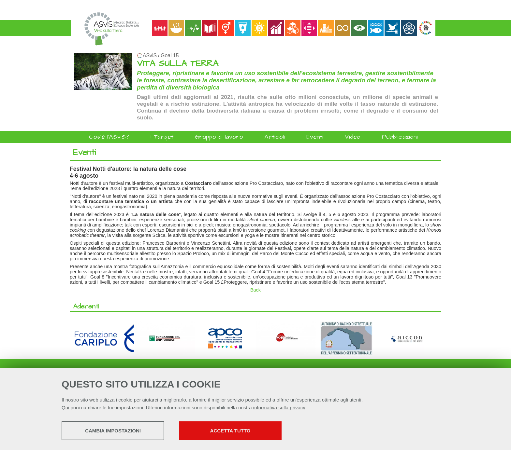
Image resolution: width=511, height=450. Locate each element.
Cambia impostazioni (113, 430)
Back (255, 290)
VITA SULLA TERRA (177, 64)
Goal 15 (170, 55)
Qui (65, 407)
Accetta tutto (230, 430)
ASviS (150, 55)
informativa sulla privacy (279, 407)
